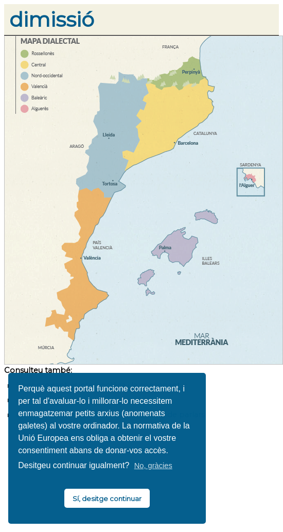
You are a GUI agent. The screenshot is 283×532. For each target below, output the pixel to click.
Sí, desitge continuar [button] (107, 498)
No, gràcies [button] (153, 465)
